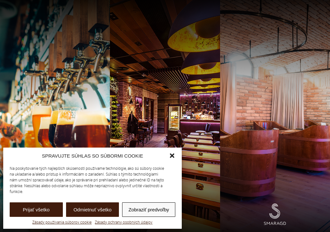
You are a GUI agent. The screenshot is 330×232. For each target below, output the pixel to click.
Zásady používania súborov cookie (62, 222)
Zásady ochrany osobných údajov (123, 222)
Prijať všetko (36, 209)
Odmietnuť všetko (92, 209)
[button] (172, 155)
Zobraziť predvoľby (149, 209)
